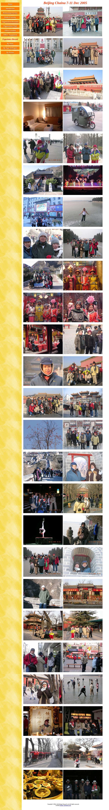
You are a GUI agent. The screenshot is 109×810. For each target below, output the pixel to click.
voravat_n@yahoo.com (65, 805)
